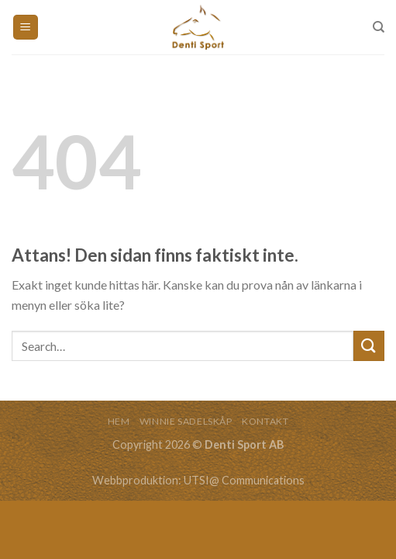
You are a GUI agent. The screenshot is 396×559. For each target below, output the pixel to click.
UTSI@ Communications (244, 480)
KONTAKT (265, 421)
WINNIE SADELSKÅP (185, 421)
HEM (119, 421)
